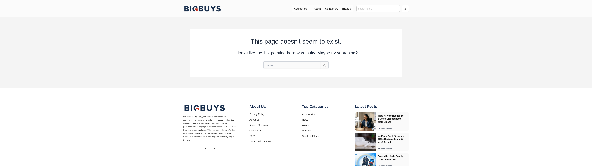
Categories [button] (301, 8)
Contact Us (331, 8)
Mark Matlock (386, 124)
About (317, 8)
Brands (346, 8)
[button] (301, 8)
